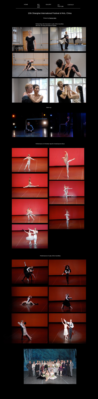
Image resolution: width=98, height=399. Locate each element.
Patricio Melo (52, 18)
